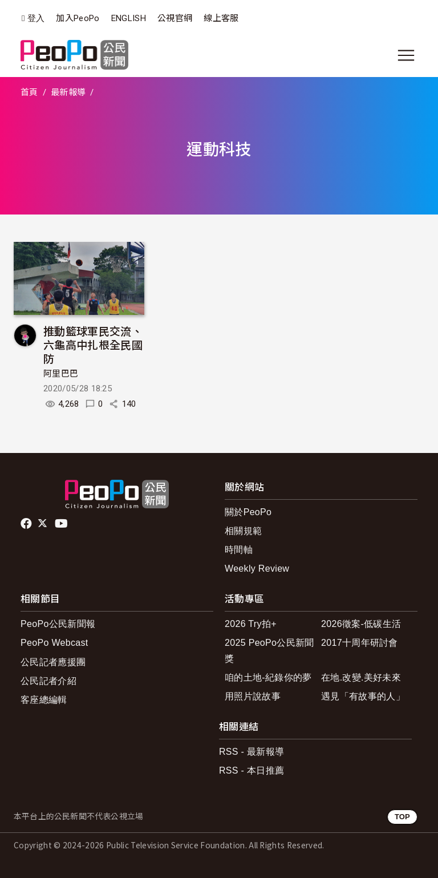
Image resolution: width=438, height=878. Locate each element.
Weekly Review (257, 568)
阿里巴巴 (60, 374)
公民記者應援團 (53, 662)
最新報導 (68, 92)
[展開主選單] (406, 55)
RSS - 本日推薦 (251, 770)
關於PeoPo (248, 512)
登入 (36, 18)
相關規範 (243, 531)
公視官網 (174, 18)
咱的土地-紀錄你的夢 (268, 677)
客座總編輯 (44, 700)
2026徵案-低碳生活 (361, 624)
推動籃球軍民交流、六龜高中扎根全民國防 (93, 344)
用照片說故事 (253, 696)
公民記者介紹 (48, 681)
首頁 (29, 92)
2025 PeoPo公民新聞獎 (269, 650)
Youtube (62, 523)
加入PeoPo (77, 18)
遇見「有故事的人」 (363, 696)
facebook (27, 523)
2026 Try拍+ (251, 624)
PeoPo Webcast (54, 643)
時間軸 (239, 550)
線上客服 (221, 18)
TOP (402, 816)
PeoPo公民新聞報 (58, 624)
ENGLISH (128, 18)
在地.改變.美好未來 (361, 677)
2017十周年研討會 (359, 643)
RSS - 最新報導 (251, 751)
